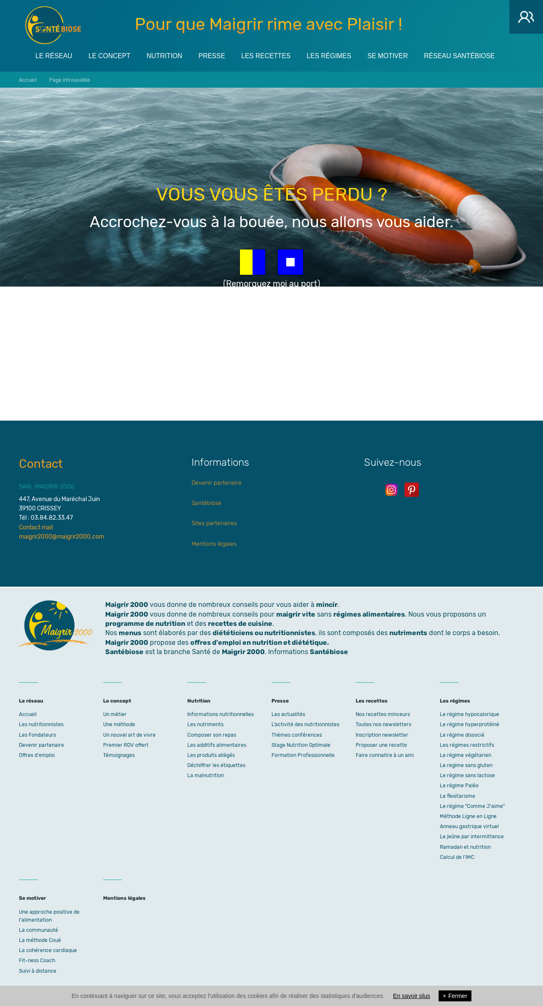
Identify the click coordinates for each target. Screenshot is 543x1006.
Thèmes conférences (297, 735)
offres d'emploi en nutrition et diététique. (259, 642)
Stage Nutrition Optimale (301, 745)
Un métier (115, 714)
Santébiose (206, 503)
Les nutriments (205, 724)
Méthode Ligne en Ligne (468, 816)
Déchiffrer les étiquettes (216, 765)
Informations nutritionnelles (220, 714)
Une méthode (119, 724)
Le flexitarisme (457, 796)
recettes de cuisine (240, 624)
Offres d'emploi (37, 755)
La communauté (38, 930)
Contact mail (36, 527)
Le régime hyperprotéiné (469, 724)
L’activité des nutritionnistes (305, 724)
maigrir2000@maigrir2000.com (61, 536)
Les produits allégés (211, 755)
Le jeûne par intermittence (472, 837)
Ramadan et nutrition (465, 847)
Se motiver (399, 55)
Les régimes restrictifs (467, 745)
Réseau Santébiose (472, 55)
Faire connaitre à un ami (385, 755)
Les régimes (338, 55)
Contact (41, 464)
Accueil (28, 714)
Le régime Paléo (459, 786)
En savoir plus (411, 996)
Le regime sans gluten (466, 765)
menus (130, 633)
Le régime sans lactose (467, 775)
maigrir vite (295, 614)
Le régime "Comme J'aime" (472, 806)
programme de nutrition (145, 624)
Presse (217, 55)
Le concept (111, 55)
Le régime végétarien (465, 755)
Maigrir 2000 (53, 25)
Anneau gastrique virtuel (469, 826)
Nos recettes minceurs (383, 714)
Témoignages (119, 755)
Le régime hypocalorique (469, 714)
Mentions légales (214, 543)
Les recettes (273, 55)
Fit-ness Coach (37, 960)
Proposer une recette (381, 745)
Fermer (455, 996)
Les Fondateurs (37, 735)
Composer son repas (211, 735)
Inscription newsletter (382, 735)
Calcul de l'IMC (457, 857)
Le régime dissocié (462, 735)
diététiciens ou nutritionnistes (264, 633)
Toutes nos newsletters (383, 724)
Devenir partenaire (217, 482)
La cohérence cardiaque (48, 950)
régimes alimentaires (369, 614)
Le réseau (55, 55)
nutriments (408, 633)
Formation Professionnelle (303, 755)
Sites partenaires (214, 523)
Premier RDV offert (126, 745)
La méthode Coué (40, 940)
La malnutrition (205, 775)
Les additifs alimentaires (216, 745)
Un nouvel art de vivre (129, 735)
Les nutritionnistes (41, 724)
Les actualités (288, 714)
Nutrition (168, 55)
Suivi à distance (37, 971)
